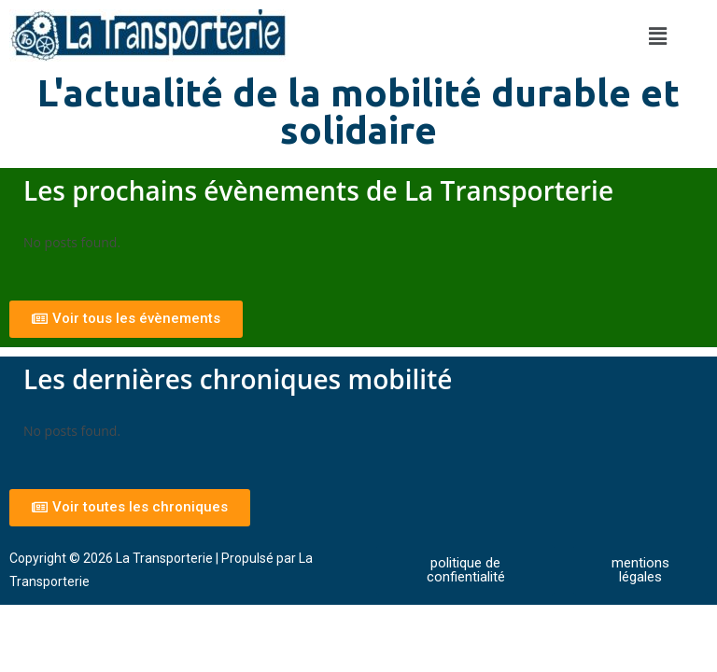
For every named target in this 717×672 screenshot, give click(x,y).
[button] (657, 35)
